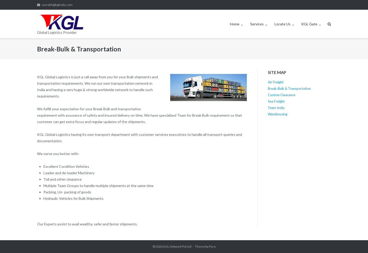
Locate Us (282, 24)
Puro (212, 246)
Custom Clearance (281, 95)
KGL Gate (309, 24)
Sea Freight (276, 101)
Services (257, 24)
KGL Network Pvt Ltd (177, 246)
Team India (276, 108)
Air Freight (275, 82)
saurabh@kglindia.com (57, 5)
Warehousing (277, 114)
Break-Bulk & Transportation (289, 88)
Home (234, 24)
